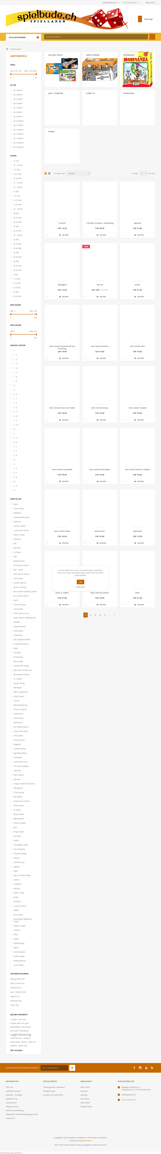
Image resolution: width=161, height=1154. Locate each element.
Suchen (152, 37)
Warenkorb (84, 1099)
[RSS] (152, 1068)
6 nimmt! (62, 223)
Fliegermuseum (12, 1106)
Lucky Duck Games (21, 530)
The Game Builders (21, 766)
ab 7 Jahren (18, 108)
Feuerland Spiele (20, 853)
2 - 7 (15, 411)
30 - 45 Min (18, 235)
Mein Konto (150, 2)
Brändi (16, 840)
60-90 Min (17, 296)
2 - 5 (15, 403)
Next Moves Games (21, 574)
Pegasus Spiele (19, 926)
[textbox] (96, 36)
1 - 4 (15, 359)
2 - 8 (15, 416)
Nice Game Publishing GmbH (25, 591)
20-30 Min (17, 217)
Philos (15, 934)
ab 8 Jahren (18, 112)
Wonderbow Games (21, 674)
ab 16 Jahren (18, 142)
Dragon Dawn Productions (24, 783)
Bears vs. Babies (62, 593)
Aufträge (83, 1095)
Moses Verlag (18, 535)
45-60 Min (17, 266)
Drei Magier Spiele (20, 845)
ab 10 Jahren (18, 121)
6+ (14, 490)
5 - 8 (15, 486)
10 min (16, 161)
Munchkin (129, 93)
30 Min (16, 239)
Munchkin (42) (16, 1001)
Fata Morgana (19, 849)
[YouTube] (146, 1068)
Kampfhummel (19, 626)
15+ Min (16, 196)
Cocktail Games (19, 748)
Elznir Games (18, 775)
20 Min (16, 213)
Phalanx (16, 930)
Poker (51, 131)
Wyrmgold (17, 687)
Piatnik (16, 939)
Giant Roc (17, 521)
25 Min (16, 226)
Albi (14, 543)
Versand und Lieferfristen (53, 1095)
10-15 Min (17, 174)
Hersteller (15, 499)
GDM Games (18, 718)
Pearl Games (18, 805)
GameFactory (18, 862)
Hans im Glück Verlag (21, 875)
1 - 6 (15, 368)
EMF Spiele (17, 797)
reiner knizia (15, 1042)
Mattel (16, 910)
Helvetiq (16, 888)
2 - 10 (15, 425)
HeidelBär (17, 884)
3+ (14, 460)
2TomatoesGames (21, 644)
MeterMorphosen (20, 705)
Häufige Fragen (49, 1091)
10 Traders (17, 679)
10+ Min (16, 169)
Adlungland (62, 284)
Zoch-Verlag (18, 965)
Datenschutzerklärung (15, 1110)
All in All (100, 284)
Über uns (9, 1087)
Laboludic (17, 770)
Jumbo (16, 897)
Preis (12, 65)
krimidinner (24, 1030)
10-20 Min (17, 178)
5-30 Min (17, 287)
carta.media (18, 609)
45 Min (16, 261)
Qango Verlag (18, 683)
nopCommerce (86, 1140)
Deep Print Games (20, 731)
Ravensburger (19, 943)
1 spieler (13, 1019)
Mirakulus (17, 513)
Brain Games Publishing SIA (24, 617)
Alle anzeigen (16, 1050)
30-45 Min (17, 244)
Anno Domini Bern (137, 346)
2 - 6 (15, 407)
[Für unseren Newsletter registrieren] (54, 1068)
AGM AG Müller (19, 823)
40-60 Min (17, 257)
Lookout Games (20, 906)
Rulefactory (18, 722)
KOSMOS (17, 901)
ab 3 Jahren (18, 90)
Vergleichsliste (86, 1106)
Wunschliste (85, 1102)
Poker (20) (14, 1005)
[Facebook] (134, 1068)
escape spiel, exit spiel (19, 1023)
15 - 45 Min (18, 187)
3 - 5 (15, 442)
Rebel (15, 648)
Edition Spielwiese (20, 692)
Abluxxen (137, 223)
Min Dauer (15, 305)
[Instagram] (140, 1068)
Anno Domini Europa (99, 408)
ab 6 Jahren (18, 103)
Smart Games (19, 696)
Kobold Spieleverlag (21, 517)
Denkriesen (18, 635)
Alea (15, 827)
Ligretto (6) (14, 996)
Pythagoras (18, 788)
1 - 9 (15, 381)
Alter (13, 85)
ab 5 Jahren (18, 99)
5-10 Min (17, 279)
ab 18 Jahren (18, 147)
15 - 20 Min (18, 183)
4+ (14, 481)
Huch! (15, 600)
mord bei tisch (16, 1038)
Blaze (137, 593)
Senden (72, 1068)
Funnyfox (17, 652)
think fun (31, 1042)
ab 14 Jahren (18, 138)
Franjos (16, 858)
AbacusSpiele (18, 814)
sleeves (24, 1042)
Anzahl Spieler (17, 345)
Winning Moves (19, 960)
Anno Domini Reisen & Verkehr (137, 469)
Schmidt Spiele (19, 952)
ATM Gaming (18, 792)
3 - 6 (15, 446)
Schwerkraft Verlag (20, 666)
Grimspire (17, 539)
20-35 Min (17, 222)
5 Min (15, 274)
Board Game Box (20, 762)
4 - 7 (15, 473)
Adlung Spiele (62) (17, 979)
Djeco (15, 504)
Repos (16, 947)
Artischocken (100, 531)
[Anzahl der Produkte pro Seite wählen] (143, 173)
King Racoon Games (21, 801)
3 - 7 (15, 451)
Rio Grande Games (21, 727)
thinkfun (13, 1045)
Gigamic (16, 866)
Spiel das (17, 548)
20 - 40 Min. (18, 209)
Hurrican (16, 779)
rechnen (26, 1038)
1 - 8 (15, 377)
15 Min (16, 191)
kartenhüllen (15, 1027)
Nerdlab (16, 622)
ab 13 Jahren (18, 134)
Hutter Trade (18, 893)
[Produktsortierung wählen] (78, 173)
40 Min (16, 252)
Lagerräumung (20, 1034)
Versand (103, 1145)
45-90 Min (17, 270)
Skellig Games (19, 561)
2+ (14, 429)
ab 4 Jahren (18, 94)
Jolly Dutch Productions (22, 670)
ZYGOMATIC (18, 714)
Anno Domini (93, 55)
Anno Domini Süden (62, 531)
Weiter (110, 614)
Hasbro (16, 880)
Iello (15, 556)
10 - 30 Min (18, 165)
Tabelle (45, 173)
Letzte (114, 614)
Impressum (10, 1118)
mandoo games (19, 583)
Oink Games (18, 578)
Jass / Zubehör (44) (18, 992)
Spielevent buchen (13, 1091)
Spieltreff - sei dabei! (14, 1095)
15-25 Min (17, 200)
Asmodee (17, 836)
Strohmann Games (21, 565)
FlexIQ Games (19, 740)
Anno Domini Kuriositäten (99, 469)
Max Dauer (15, 325)
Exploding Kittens (20, 753)
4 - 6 (15, 468)
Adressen (84, 1091)
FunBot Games (19, 526)
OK (80, 582)
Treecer (16, 700)
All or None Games (21, 596)
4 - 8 (15, 477)
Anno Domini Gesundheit (62, 469)
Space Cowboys (19, 587)
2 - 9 (15, 420)
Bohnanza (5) (15, 987)
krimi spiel (14, 1030)
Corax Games (18, 508)
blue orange (18, 661)
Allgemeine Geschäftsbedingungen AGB (22, 1114)
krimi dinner (26, 1027)
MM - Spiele (18, 569)
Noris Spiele (18, 914)
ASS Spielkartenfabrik (21, 639)
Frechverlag (18, 657)
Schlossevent (11, 1102)
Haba (15, 871)
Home (7, 49)
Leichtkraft (17, 757)
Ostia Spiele (18, 735)
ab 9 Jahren (18, 116)
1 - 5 (15, 363)
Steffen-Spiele (19, 956)
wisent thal (22, 1045)
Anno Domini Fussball (137, 408)
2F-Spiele (17, 810)
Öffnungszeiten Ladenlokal (54, 1087)
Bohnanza (129, 55)
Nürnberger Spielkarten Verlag (22, 920)
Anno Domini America (100, 346)
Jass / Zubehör (55, 93)
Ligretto (90, 93)
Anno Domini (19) (17, 983)
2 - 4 (15, 398)
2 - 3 (15, 394)
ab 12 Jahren (18, 129)
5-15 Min (17, 283)
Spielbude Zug (11, 1099)
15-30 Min (17, 204)
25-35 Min (17, 231)
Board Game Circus (21, 613)
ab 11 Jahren (18, 125)
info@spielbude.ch (109, 2)
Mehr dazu (80, 587)
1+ (14, 385)
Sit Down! (17, 552)
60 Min (16, 292)
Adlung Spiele (55, 55)
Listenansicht (49, 173)
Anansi (137, 284)
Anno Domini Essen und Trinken (62, 408)
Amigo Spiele (18, 831)
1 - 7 (15, 372)
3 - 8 (15, 455)
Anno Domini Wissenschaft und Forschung (62, 347)
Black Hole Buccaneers (99, 593)
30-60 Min (17, 248)
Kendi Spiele (18, 631)
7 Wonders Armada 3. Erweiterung (99, 223)
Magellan (17, 744)
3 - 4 (15, 438)
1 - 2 (15, 355)
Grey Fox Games (20, 709)
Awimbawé (137, 531)
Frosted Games (19, 604)
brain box (22, 1019)
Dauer (13, 155)
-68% (86, 246)
